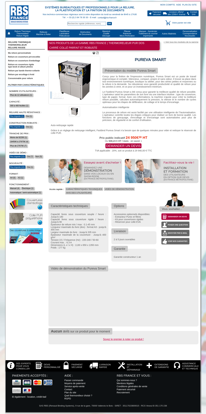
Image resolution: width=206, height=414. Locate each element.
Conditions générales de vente (132, 386)
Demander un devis (123, 146)
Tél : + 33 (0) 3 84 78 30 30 (75, 17)
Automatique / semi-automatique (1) (25, 192)
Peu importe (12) (17, 156)
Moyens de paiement (74, 383)
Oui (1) (29, 116)
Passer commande (73, 380)
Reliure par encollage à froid (21, 74)
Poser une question (178, 225)
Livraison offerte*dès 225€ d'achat (176, 13)
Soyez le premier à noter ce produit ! (123, 339)
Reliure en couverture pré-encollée (24, 57)
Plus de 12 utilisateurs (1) (21, 95)
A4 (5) (12, 178)
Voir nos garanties (177, 241)
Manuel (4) (14, 188)
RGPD (67, 398)
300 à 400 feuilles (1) (19, 106)
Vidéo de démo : (18, 152)
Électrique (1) (27, 188)
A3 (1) (20, 178)
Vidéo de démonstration (119, 189)
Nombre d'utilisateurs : (23, 91)
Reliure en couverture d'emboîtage (24, 61)
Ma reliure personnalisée (19, 53)
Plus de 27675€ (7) (18, 146)
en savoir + (136, 141)
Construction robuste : (23, 123)
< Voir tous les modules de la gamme (181, 42)
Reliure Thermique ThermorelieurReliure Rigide (19, 45)
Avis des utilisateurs (78, 193)
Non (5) (38, 156)
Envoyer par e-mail (177, 233)
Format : (14, 174)
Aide (178, 5)
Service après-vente (74, 386)
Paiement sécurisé (126, 389)
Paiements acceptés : (30, 375)
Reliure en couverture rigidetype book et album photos (21, 65)
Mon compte (167, 5)
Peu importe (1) (16, 116)
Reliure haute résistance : (25, 112)
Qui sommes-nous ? (127, 380)
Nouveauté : (16, 163)
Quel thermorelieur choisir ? (78, 395)
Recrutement (123, 392)
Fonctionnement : (19, 184)
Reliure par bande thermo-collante (24, 71)
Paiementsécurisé (157, 13)
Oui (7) (30, 156)
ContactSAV (193, 13)
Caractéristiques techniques (84, 189)
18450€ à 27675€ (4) (19, 142)
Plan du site (189, 5)
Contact (68, 389)
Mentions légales (125, 383)
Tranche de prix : (19, 133)
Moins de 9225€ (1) (18, 137)
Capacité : (15, 102)
